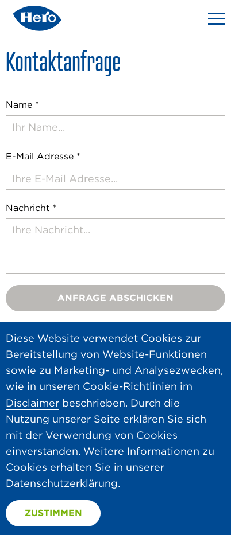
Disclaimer (32, 403)
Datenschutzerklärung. (63, 483)
